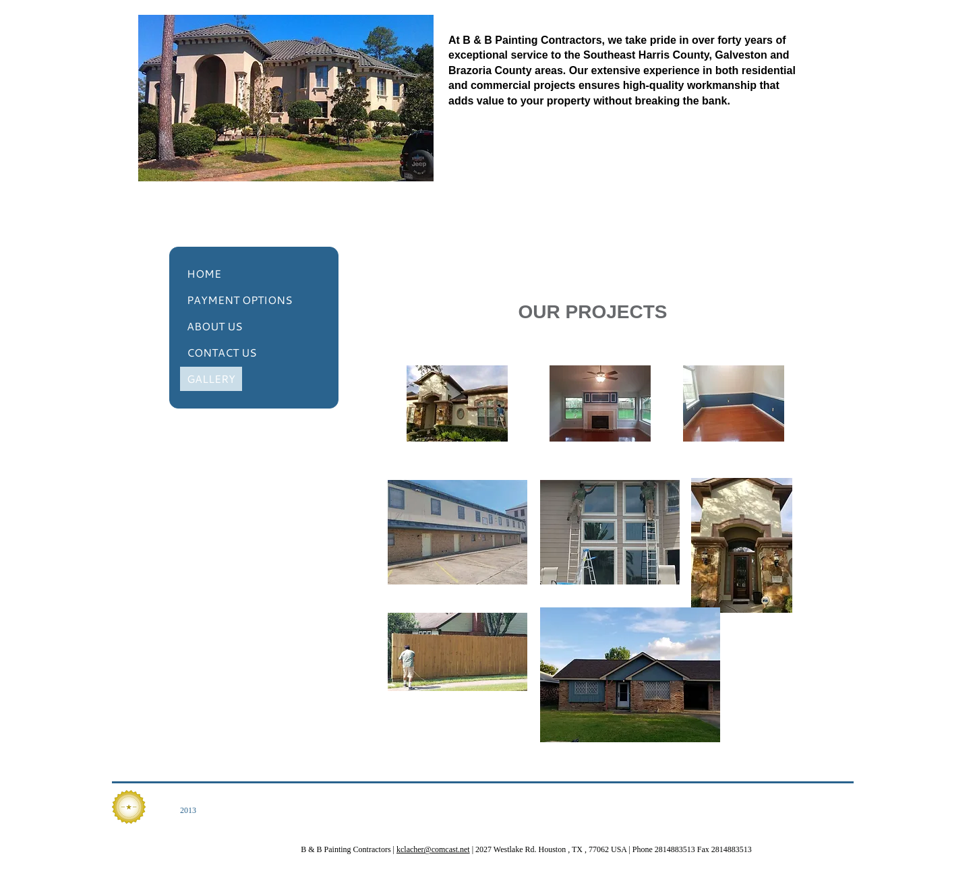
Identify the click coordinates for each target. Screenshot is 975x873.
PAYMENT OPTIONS (240, 299)
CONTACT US (222, 352)
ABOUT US (215, 326)
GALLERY (211, 378)
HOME (204, 273)
